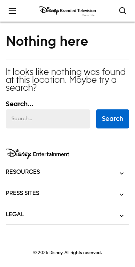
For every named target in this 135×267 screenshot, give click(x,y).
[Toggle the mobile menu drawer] (12, 11)
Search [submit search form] (112, 119)
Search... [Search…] (19, 104)
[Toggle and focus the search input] (122, 10)
